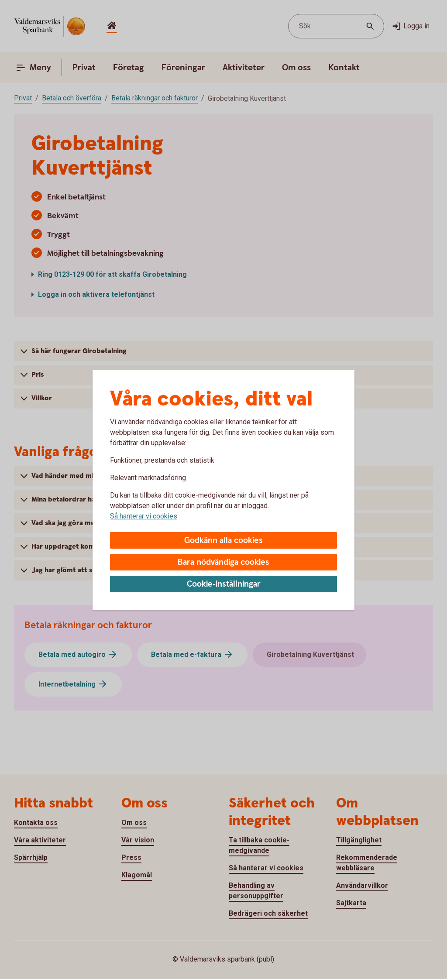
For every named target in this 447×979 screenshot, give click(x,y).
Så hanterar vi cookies (143, 516)
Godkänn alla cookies (223, 540)
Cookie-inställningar (224, 584)
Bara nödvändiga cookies (223, 562)
